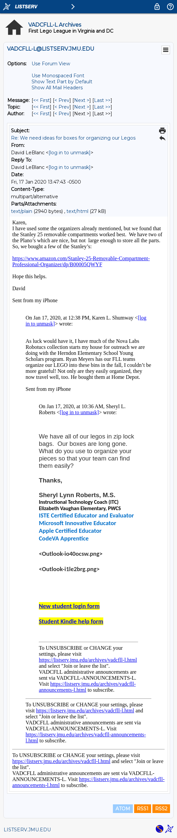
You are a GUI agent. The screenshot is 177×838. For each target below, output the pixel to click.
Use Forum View (51, 64)
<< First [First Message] (41, 100)
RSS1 (142, 809)
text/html (77, 211)
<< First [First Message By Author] (41, 114)
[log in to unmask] (69, 153)
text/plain (21, 211)
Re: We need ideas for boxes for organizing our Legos (73, 138)
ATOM (123, 809)
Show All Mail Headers (57, 88)
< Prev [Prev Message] (61, 100)
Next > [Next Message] (81, 100)
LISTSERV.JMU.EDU (27, 830)
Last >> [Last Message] (102, 100)
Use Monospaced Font (58, 76)
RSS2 (161, 809)
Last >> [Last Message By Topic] (102, 107)
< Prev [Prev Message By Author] (61, 114)
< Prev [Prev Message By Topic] (61, 107)
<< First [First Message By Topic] (41, 107)
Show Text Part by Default (62, 82)
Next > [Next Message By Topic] (81, 107)
